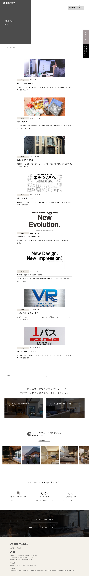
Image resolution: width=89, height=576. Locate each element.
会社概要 (12, 548)
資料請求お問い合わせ (86, 51)
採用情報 (19, 548)
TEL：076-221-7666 (15, 557)
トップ (6, 47)
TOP (75, 3)
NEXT (8, 375)
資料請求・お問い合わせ (44, 520)
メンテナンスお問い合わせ (44, 527)
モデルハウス (86, 37)
